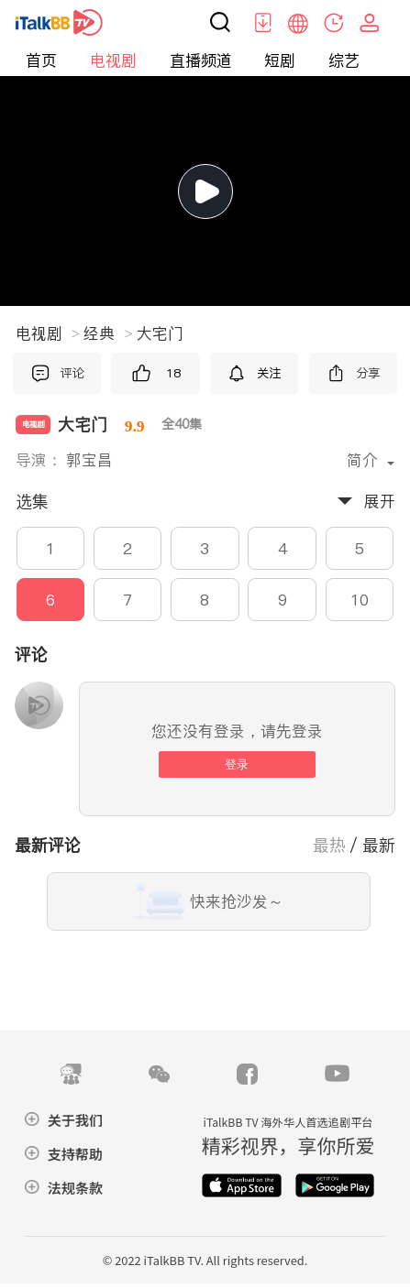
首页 (41, 60)
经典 (107, 333)
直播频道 (201, 60)
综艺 (344, 60)
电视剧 (113, 60)
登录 (237, 764)
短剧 (279, 60)
